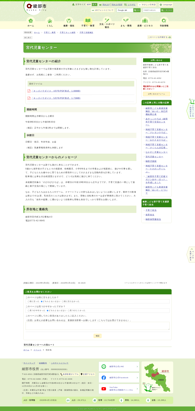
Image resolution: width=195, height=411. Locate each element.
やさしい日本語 (149, 5)
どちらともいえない (52, 301)
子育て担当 (151, 210)
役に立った (35, 301)
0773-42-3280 (34, 379)
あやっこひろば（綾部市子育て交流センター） (157, 122)
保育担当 (150, 215)
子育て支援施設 (86, 32)
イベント (37, 350)
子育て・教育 (50, 32)
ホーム (37, 32)
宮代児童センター (154, 157)
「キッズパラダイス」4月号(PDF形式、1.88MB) (54, 91)
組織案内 (43, 363)
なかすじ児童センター (157, 152)
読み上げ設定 (117, 5)
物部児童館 (151, 161)
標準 (89, 5)
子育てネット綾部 (68, 32)
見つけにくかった (78, 311)
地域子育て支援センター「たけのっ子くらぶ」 (157, 169)
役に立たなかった (72, 301)
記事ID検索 (168, 10)
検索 (138, 10)
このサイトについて (60, 363)
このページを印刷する (158, 37)
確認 (97, 336)
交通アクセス (89, 374)
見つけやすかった (38, 311)
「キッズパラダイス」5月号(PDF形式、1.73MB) (54, 98)
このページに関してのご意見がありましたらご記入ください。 (57, 316)
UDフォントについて (104, 10)
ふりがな (132, 5)
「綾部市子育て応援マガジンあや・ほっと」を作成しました (157, 179)
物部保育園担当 (153, 219)
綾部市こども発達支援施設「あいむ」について (157, 190)
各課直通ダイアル (71, 374)
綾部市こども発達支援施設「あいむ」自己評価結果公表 (157, 111)
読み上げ (106, 5)
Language (167, 5)
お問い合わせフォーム (156, 94)
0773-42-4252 (154, 78)
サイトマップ (29, 363)
